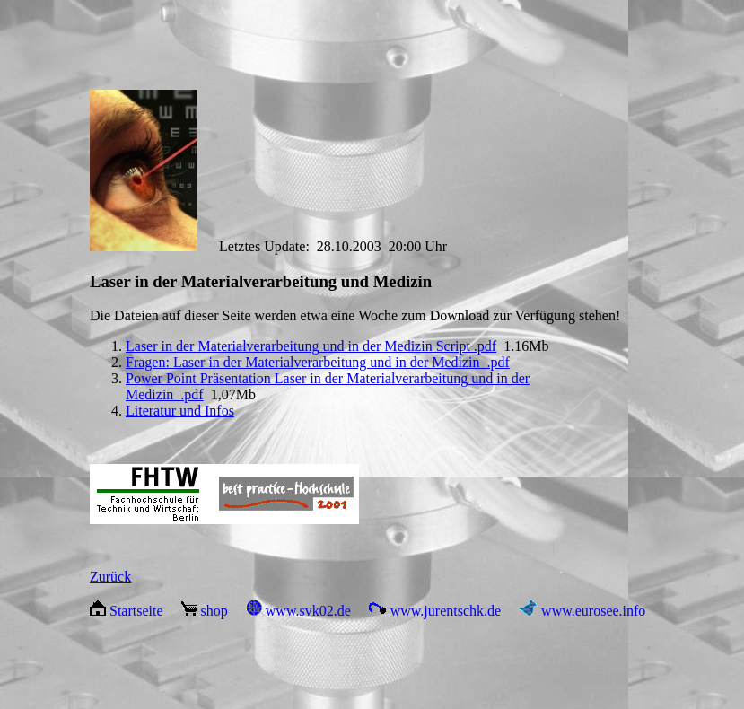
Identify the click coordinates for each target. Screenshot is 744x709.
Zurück (110, 576)
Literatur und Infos (180, 410)
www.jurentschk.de (445, 610)
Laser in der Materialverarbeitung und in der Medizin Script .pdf (311, 346)
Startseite (136, 610)
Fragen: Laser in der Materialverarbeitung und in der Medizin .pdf (318, 362)
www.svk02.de (308, 610)
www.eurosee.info (593, 610)
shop (214, 610)
